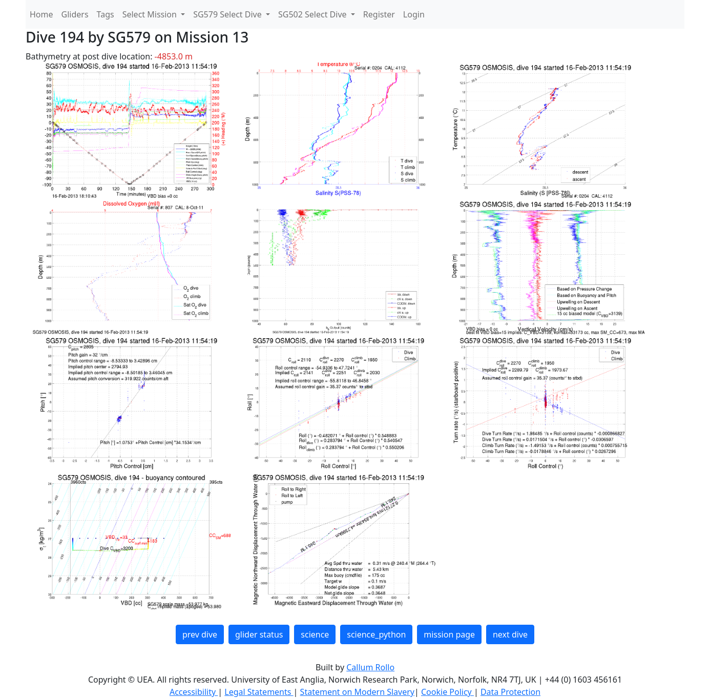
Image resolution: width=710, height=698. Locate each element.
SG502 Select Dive (313, 14)
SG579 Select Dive (228, 14)
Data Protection (510, 691)
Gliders (75, 14)
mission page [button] (449, 634)
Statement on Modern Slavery (357, 691)
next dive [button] (510, 634)
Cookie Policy (447, 691)
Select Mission (150, 14)
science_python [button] (376, 634)
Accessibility (194, 691)
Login (414, 14)
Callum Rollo (370, 667)
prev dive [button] (199, 634)
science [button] (315, 634)
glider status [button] (259, 634)
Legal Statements (258, 691)
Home (41, 14)
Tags (105, 14)
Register (379, 14)
